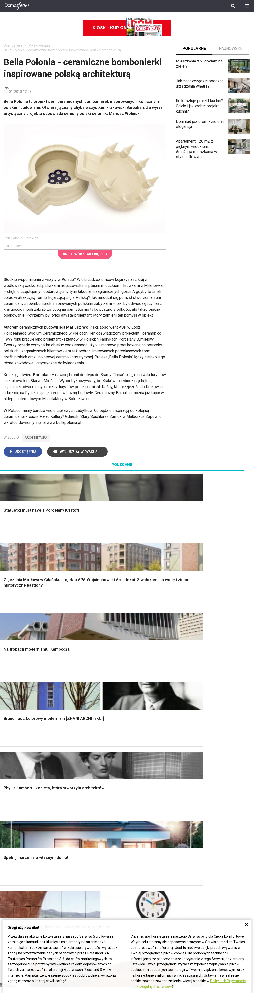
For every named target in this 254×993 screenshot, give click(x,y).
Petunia (10, 909)
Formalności (14, 708)
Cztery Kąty (77, 786)
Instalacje (12, 736)
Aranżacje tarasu (208, 714)
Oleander (11, 876)
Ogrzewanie (141, 797)
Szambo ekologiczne (85, 719)
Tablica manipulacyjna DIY (216, 825)
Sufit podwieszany (83, 708)
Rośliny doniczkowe (211, 691)
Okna (8, 691)
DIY (197, 819)
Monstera (202, 675)
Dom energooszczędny (151, 830)
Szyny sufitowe (144, 814)
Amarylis (11, 881)
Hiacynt (10, 854)
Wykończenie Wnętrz (85, 680)
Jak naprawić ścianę (211, 814)
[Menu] (247, 6)
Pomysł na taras (102, 865)
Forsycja (11, 893)
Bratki (9, 904)
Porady (10, 675)
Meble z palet (206, 702)
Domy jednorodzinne (106, 854)
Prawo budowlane (146, 786)
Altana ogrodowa (208, 680)
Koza (135, 803)
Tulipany (11, 870)
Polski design (39, 45)
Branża (94, 859)
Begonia (11, 859)
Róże (8, 865)
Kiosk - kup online (127, 28)
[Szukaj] (233, 6)
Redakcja (181, 870)
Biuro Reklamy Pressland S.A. (198, 859)
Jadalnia (138, 702)
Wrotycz (201, 736)
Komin (9, 686)
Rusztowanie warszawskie (90, 702)
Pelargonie (13, 898)
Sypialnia (138, 686)
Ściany (9, 730)
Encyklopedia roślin (211, 724)
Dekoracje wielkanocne (24, 819)
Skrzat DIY (203, 780)
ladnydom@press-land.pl (194, 854)
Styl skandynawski (147, 719)
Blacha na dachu (81, 714)
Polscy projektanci (20, 803)
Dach (8, 702)
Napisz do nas (185, 865)
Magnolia (202, 741)
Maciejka (11, 887)
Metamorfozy (142, 708)
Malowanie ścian (81, 686)
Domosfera (13, 45)
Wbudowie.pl (142, 791)
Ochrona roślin (206, 697)
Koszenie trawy (207, 708)
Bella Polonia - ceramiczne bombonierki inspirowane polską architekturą (62, 50)
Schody (10, 680)
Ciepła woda (14, 714)
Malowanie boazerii (84, 697)
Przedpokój (141, 697)
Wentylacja (140, 819)
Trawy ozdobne (207, 757)
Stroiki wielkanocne (20, 825)
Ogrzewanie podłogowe (151, 808)
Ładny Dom (77, 780)
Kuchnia (137, 691)
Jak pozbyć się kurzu (212, 803)
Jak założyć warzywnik (214, 808)
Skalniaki (202, 686)
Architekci (12, 808)
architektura (36, 437)
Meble (9, 780)
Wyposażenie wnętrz (22, 786)
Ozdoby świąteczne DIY (25, 797)
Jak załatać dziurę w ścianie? (219, 791)
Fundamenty (14, 724)
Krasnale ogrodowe (211, 730)
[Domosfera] (17, 6)
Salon (135, 675)
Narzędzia (76, 691)
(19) (85, 254)
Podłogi (74, 675)
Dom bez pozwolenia (149, 780)
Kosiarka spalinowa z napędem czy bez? (221, 749)
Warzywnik (203, 719)
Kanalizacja (140, 825)
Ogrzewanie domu (19, 719)
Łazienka (138, 680)
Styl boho (139, 714)
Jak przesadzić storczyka (216, 786)
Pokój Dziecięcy (18, 791)
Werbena (11, 915)
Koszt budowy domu (21, 697)
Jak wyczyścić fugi (210, 797)
